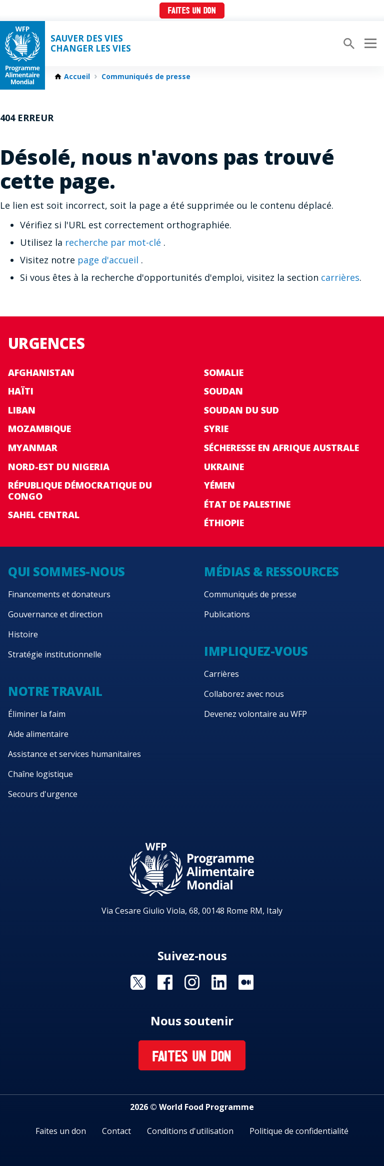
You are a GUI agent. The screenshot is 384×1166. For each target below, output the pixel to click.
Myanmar (33, 448)
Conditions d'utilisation (190, 1130)
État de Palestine (247, 504)
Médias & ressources (271, 571)
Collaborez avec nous (244, 693)
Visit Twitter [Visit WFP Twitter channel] (138, 982)
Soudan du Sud (241, 410)
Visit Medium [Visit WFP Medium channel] (246, 982)
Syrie (216, 429)
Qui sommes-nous (66, 571)
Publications (227, 614)
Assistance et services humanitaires (74, 753)
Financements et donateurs (59, 594)
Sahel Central (44, 515)
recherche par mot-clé (114, 242)
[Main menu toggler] (369, 43)
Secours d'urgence (43, 794)
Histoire (23, 634)
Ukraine (224, 467)
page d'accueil (109, 260)
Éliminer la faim (37, 713)
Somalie (224, 372)
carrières (340, 277)
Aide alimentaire (38, 733)
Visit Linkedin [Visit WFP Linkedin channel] (219, 982)
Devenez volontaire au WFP (255, 713)
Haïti (21, 391)
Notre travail (55, 691)
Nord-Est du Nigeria (59, 467)
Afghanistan (41, 372)
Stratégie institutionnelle (55, 654)
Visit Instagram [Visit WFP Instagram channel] (192, 982)
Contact (116, 1130)
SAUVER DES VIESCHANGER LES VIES (90, 44)
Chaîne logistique (40, 774)
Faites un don (192, 11)
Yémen (219, 485)
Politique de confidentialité (299, 1130)
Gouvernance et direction (55, 614)
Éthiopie (224, 523)
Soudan (223, 391)
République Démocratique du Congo (80, 490)
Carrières (221, 673)
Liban (22, 410)
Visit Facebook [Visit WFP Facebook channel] (165, 982)
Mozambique (39, 429)
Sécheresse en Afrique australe (281, 448)
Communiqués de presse (146, 76)
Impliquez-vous (256, 651)
